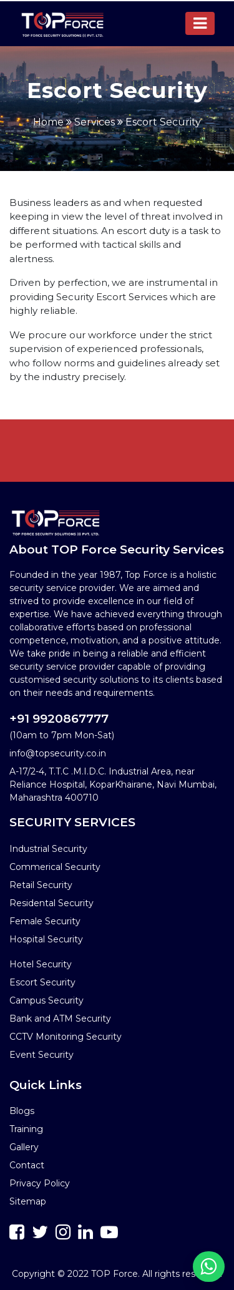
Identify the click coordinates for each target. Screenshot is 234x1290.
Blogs (21, 1111)
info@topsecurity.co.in (57, 753)
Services (94, 122)
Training (26, 1129)
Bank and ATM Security (60, 1018)
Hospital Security (46, 939)
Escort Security (163, 122)
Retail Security (40, 885)
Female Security (44, 921)
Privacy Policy (39, 1183)
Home (48, 122)
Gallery (24, 1147)
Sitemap (27, 1201)
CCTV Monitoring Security (65, 1036)
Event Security (41, 1054)
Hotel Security (40, 964)
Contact (26, 1165)
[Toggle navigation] (200, 23)
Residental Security (51, 903)
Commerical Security (54, 866)
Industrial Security (48, 848)
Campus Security (46, 1000)
